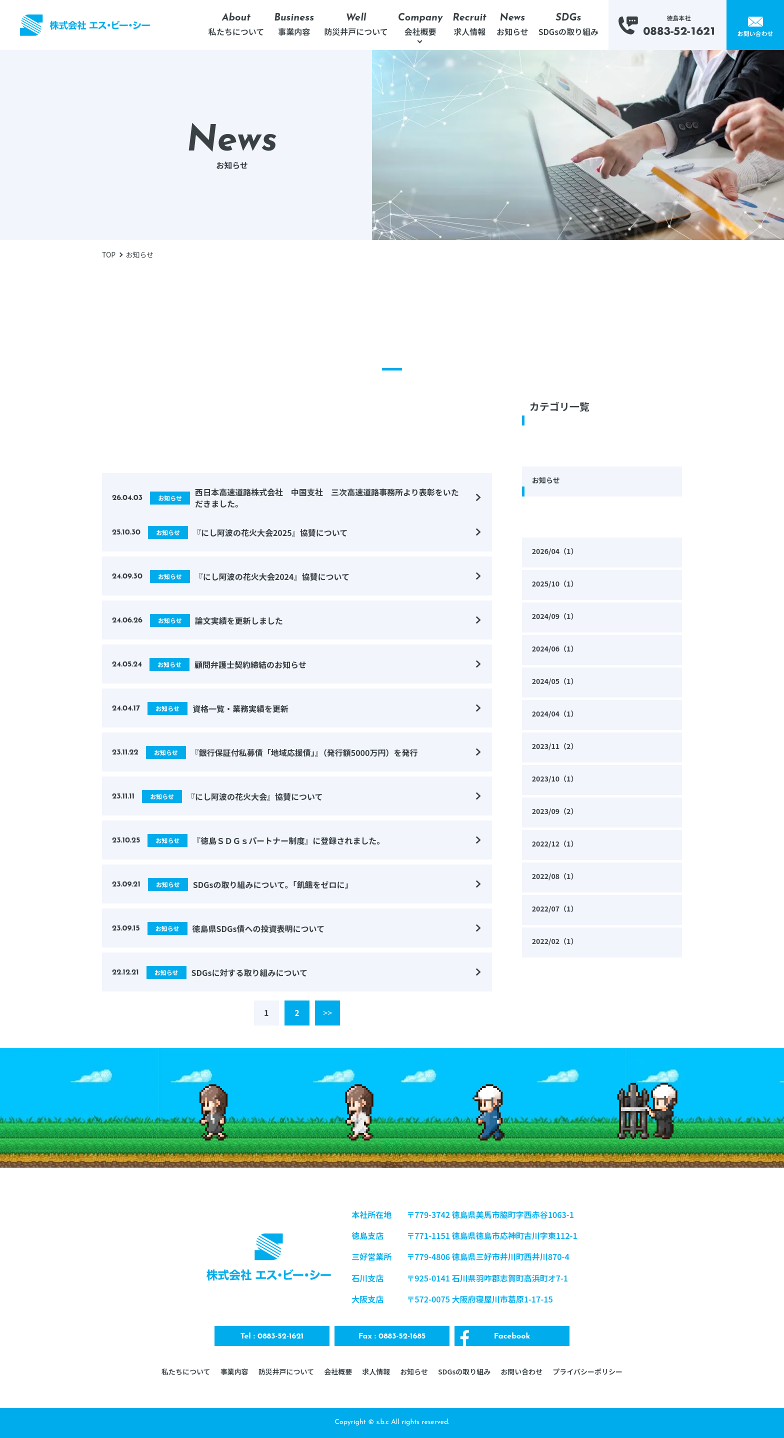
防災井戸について (286, 1371)
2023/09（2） (558, 812)
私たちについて (186, 1371)
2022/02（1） (558, 942)
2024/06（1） (558, 650)
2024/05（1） (558, 682)
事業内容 (234, 1371)
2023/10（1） (558, 780)
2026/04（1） (558, 552)
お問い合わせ (521, 1371)
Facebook (512, 1336)
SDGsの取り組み (464, 1371)
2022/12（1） (558, 844)
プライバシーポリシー (587, 1371)
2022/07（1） (558, 910)
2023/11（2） (558, 747)
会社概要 (338, 1371)
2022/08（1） (558, 877)
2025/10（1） (558, 584)
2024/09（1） (558, 617)
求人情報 (376, 1371)
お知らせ (548, 481)
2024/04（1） (558, 714)
